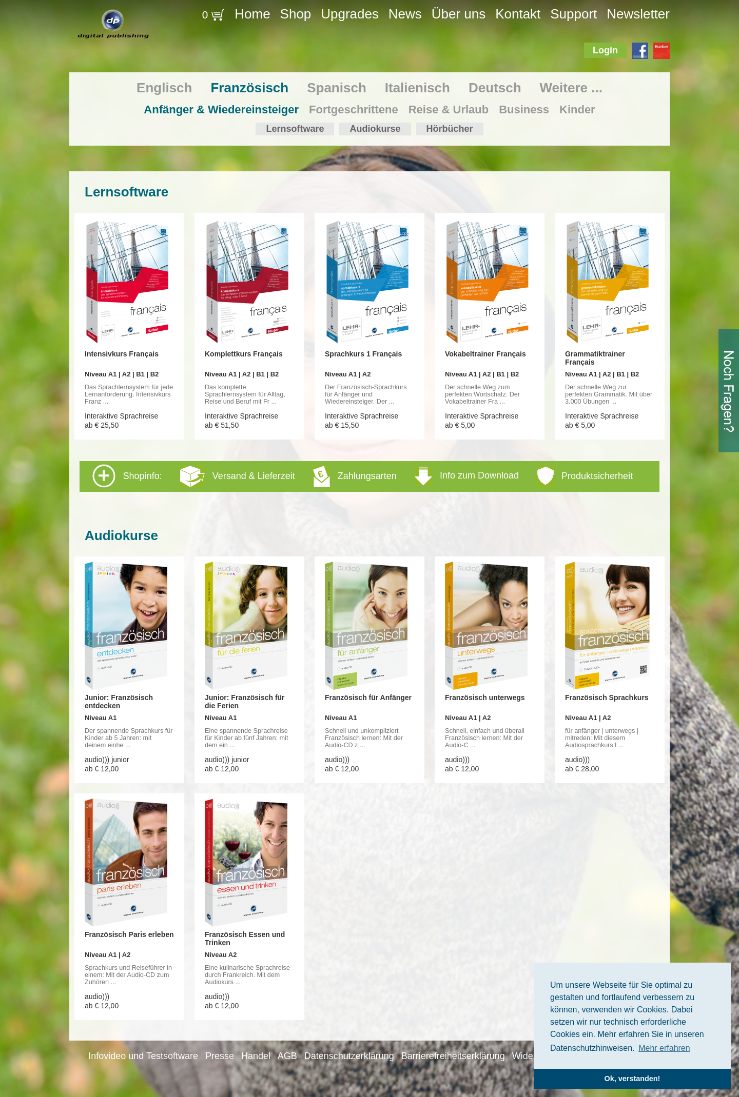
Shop (296, 14)
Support (573, 14)
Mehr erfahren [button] (664, 1048)
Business (524, 109)
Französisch (249, 87)
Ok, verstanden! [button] (632, 1078)
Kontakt (517, 14)
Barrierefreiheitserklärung (453, 1056)
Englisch (164, 87)
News (405, 14)
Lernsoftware (295, 129)
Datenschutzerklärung (349, 1056)
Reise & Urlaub (449, 109)
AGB (287, 1056)
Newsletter (638, 14)
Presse (219, 1056)
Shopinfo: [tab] (362, 476)
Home (252, 14)
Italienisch (417, 87)
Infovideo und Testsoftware (143, 1056)
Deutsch (495, 87)
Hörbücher (449, 129)
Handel (255, 1056)
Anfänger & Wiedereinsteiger (221, 109)
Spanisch (336, 87)
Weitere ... (571, 87)
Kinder (577, 109)
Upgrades (350, 14)
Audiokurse (374, 129)
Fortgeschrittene (353, 109)
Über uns (459, 14)
